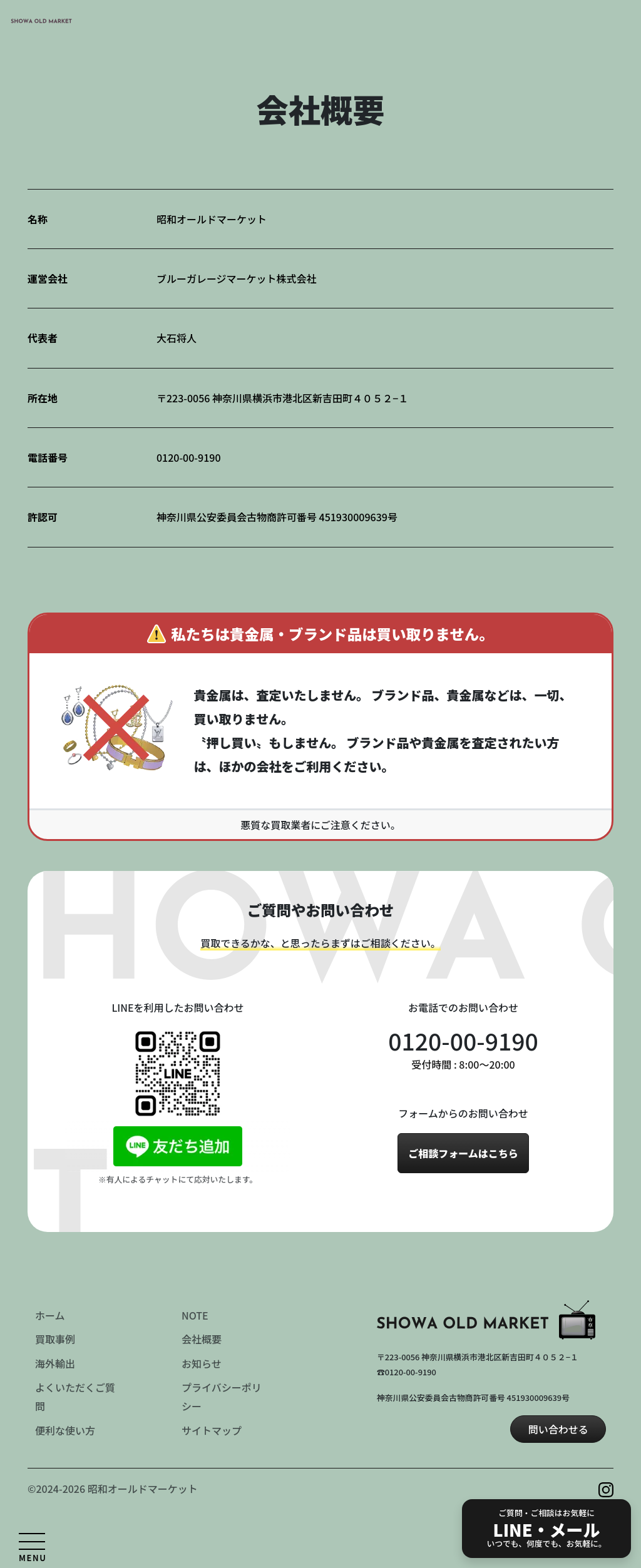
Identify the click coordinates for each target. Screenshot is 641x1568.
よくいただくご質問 (75, 1396)
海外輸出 (55, 1363)
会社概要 (202, 1339)
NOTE (195, 1315)
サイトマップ (212, 1430)
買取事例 (55, 1339)
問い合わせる (558, 1429)
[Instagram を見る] (605, 1487)
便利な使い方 (65, 1430)
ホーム (50, 1315)
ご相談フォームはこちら (463, 1153)
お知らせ (202, 1363)
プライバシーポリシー (222, 1396)
